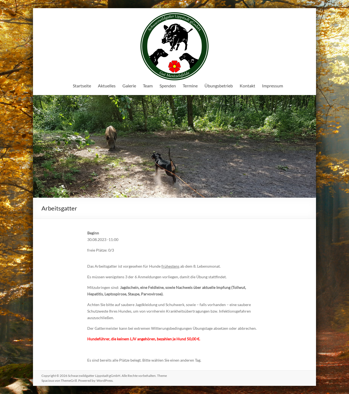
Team (148, 85)
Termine (190, 85)
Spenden (168, 85)
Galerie (129, 85)
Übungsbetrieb (218, 85)
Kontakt (247, 85)
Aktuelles (107, 85)
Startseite (82, 85)
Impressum (272, 85)
